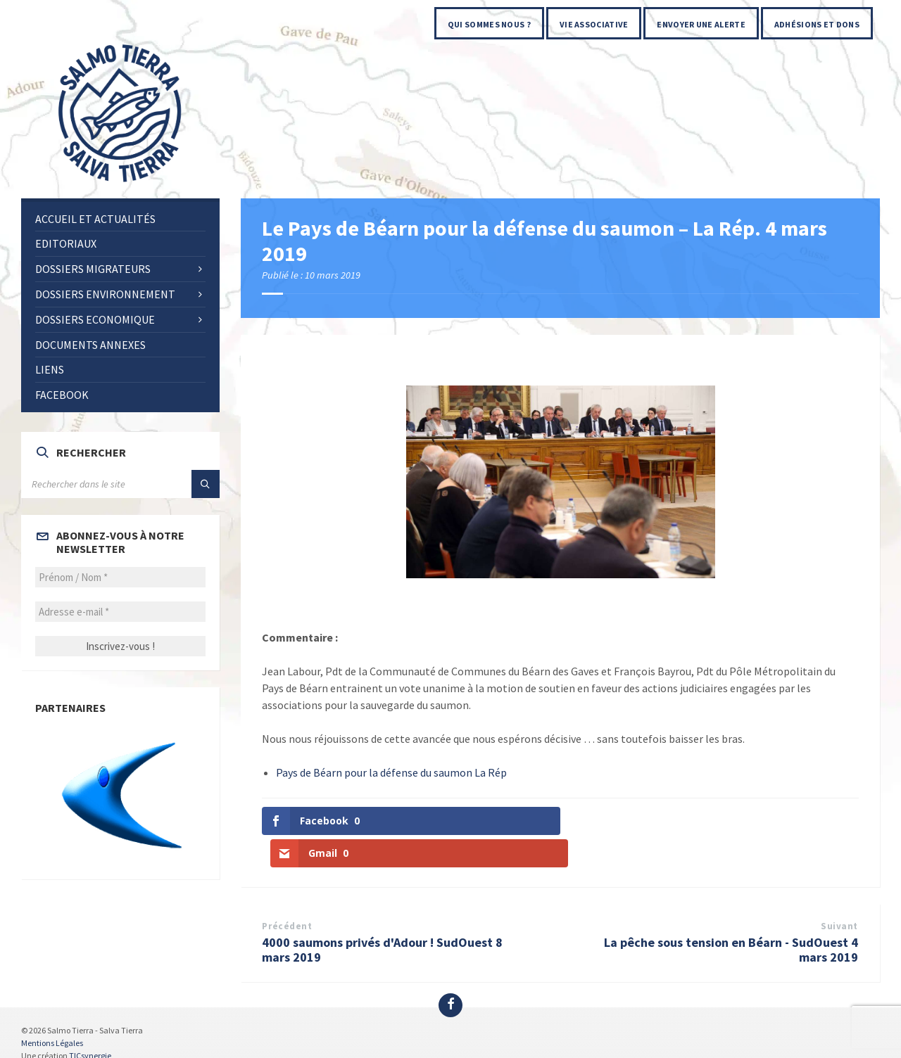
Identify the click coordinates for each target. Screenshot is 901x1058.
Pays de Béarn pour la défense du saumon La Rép (391, 772)
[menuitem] (489, 23)
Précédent (287, 894)
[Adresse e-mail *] (120, 611)
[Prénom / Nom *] (120, 577)
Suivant (839, 894)
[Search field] (120, 484)
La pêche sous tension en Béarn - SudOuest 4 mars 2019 (731, 917)
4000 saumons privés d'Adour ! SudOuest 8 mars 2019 (382, 917)
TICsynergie (90, 1023)
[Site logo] (121, 183)
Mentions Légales (52, 1010)
